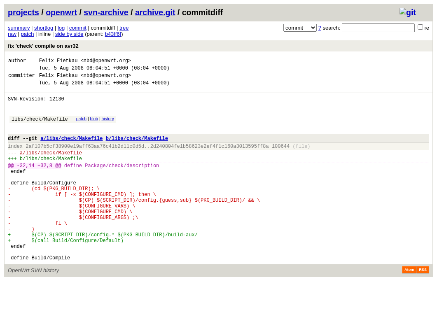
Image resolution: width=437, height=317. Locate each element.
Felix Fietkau (58, 61)
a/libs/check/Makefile (71, 149)
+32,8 (44, 181)
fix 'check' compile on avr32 (43, 46)
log (61, 28)
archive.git (155, 12)
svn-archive (106, 12)
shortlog (43, 28)
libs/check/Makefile (40, 127)
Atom (409, 305)
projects (23, 12)
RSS (423, 305)
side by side (69, 34)
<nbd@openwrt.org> (106, 61)
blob (94, 126)
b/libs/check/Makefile (137, 149)
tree (124, 28)
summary (19, 28)
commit (77, 28)
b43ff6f (113, 34)
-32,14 (26, 181)
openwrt (61, 12)
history (107, 126)
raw (12, 34)
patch (27, 34)
